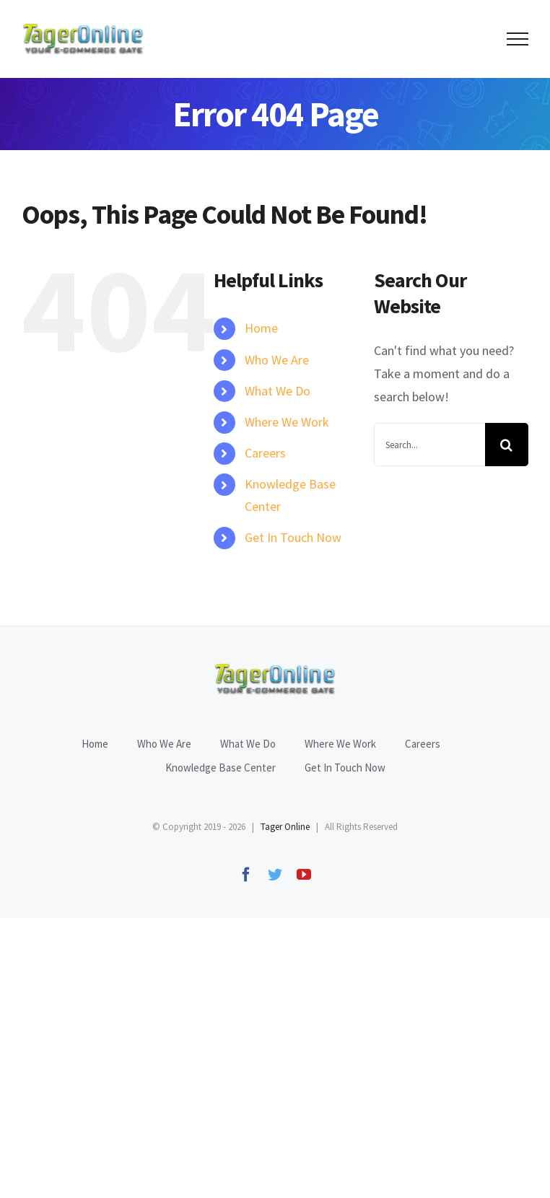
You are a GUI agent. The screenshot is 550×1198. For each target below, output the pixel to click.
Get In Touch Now (293, 537)
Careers (265, 453)
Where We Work (287, 422)
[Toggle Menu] (518, 38)
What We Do (277, 390)
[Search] (506, 444)
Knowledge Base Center (220, 767)
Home (261, 328)
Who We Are (277, 359)
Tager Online (285, 827)
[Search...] (429, 444)
